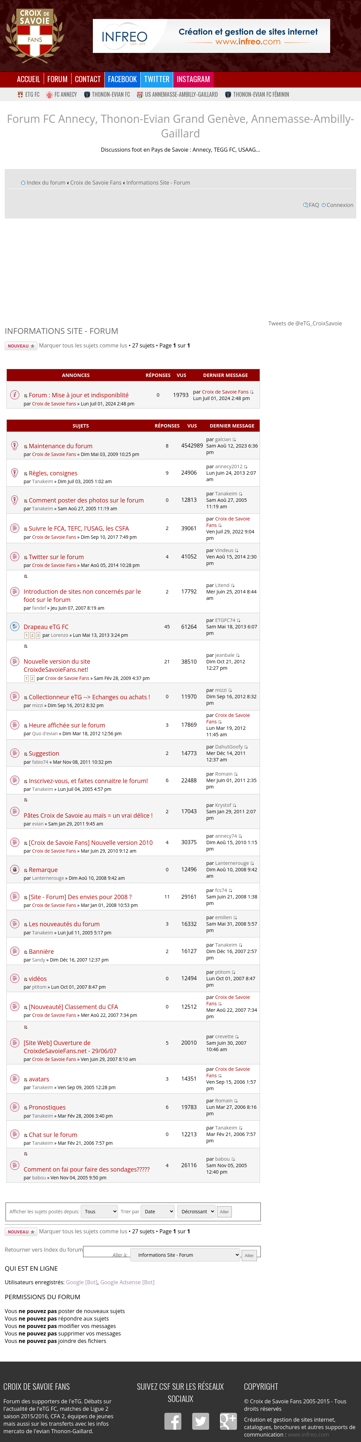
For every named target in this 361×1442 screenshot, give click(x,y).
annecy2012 (229, 466)
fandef (39, 608)
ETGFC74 (225, 620)
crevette (224, 1036)
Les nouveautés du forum (64, 924)
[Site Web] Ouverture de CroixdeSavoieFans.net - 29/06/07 (70, 1047)
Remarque (43, 870)
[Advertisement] (180, 268)
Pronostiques (47, 1107)
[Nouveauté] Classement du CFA (73, 1007)
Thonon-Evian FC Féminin (257, 94)
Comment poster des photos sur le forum (86, 500)
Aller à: (120, 1255)
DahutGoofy (229, 746)
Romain (224, 774)
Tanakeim (42, 481)
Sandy (38, 959)
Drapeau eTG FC (46, 627)
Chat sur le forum (53, 1135)
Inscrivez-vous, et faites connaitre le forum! (88, 781)
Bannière (41, 951)
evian (38, 823)
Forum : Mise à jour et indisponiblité (79, 395)
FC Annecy (61, 94)
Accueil (28, 78)
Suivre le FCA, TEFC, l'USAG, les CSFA (79, 528)
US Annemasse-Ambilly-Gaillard (177, 94)
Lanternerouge (48, 878)
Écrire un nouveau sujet (21, 346)
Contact (88, 78)
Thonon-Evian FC (107, 94)
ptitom (39, 987)
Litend (222, 585)
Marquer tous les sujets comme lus (83, 345)
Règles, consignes (53, 473)
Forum (57, 78)
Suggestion (44, 753)
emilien (223, 917)
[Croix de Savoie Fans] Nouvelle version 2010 (91, 842)
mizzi (37, 705)
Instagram (193, 78)
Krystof (223, 805)
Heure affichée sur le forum (67, 725)
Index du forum (46, 182)
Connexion (340, 205)
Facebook (122, 78)
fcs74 (221, 890)
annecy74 (226, 836)
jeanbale (225, 655)
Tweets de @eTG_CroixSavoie (305, 323)
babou (39, 1177)
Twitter (156, 78)
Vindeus (224, 550)
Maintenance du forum (61, 446)
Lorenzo (59, 635)
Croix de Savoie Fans (95, 182)
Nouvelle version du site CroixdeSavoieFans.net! (57, 665)
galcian (223, 439)
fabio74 (40, 762)
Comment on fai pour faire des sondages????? (87, 1169)
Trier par (147, 1211)
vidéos (38, 978)
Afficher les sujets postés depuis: (63, 1211)
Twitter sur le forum (56, 557)
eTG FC (28, 94)
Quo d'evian (45, 733)
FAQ (314, 205)
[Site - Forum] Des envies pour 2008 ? (80, 897)
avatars (39, 1079)
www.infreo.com (308, 1434)
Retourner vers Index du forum (44, 1249)
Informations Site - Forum (158, 182)
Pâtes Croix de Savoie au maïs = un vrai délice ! (88, 815)
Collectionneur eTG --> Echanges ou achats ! (89, 697)
